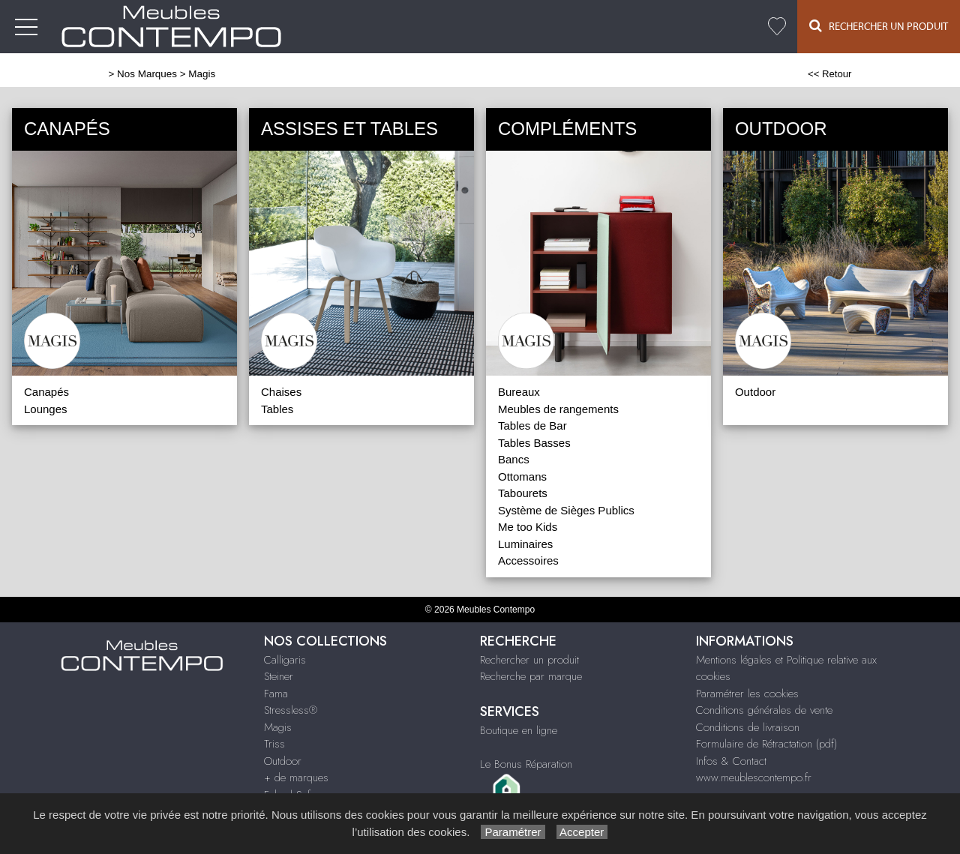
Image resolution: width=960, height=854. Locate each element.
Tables (277, 409)
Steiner (278, 676)
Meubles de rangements (558, 409)
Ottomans (522, 476)
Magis (278, 727)
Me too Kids (527, 526)
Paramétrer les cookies (747, 693)
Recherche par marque (531, 676)
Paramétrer (513, 832)
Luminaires (525, 544)
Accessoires (528, 560)
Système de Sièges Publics (566, 510)
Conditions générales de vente (764, 710)
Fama (276, 693)
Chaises (281, 391)
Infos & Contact (731, 761)
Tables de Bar (532, 425)
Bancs (514, 459)
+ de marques (296, 777)
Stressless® (290, 710)
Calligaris (285, 660)
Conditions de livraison (748, 727)
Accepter (582, 832)
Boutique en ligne (518, 730)
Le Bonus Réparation (526, 764)
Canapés (46, 391)
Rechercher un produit (529, 660)
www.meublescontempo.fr (754, 777)
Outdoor (755, 391)
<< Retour (830, 73)
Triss (274, 744)
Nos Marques (147, 73)
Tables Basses (534, 442)
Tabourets (523, 493)
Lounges (46, 409)
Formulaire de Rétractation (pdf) (766, 744)
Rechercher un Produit (878, 26)
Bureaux (519, 391)
